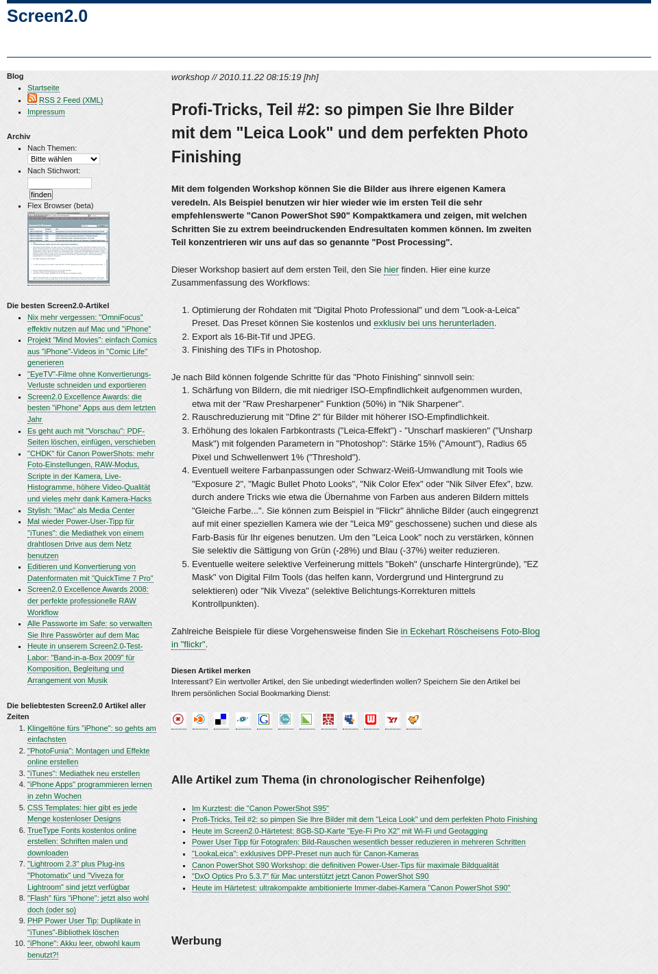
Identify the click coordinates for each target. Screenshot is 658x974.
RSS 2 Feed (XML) (71, 100)
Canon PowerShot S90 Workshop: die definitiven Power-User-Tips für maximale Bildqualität (345, 865)
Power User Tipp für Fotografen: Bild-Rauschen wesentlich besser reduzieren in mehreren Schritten (359, 842)
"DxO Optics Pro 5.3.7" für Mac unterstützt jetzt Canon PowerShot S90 (310, 876)
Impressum (46, 112)
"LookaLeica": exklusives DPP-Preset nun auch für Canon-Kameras (305, 853)
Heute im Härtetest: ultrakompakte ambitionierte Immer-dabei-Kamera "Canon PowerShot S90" (351, 888)
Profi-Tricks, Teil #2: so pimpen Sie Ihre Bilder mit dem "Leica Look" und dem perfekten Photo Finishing (364, 819)
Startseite (43, 88)
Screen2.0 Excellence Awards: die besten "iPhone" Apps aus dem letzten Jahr (91, 407)
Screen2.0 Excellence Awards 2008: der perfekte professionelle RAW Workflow (88, 600)
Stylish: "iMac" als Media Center (80, 510)
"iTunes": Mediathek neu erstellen (83, 773)
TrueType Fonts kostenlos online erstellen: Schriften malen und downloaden (81, 841)
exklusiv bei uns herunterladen (434, 323)
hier (391, 269)
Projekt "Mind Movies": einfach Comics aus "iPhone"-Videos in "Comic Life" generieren (92, 351)
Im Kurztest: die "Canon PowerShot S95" (260, 808)
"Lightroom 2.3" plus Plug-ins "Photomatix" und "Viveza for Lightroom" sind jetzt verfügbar (78, 875)
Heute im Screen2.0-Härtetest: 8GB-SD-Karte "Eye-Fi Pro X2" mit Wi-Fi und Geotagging (339, 831)
